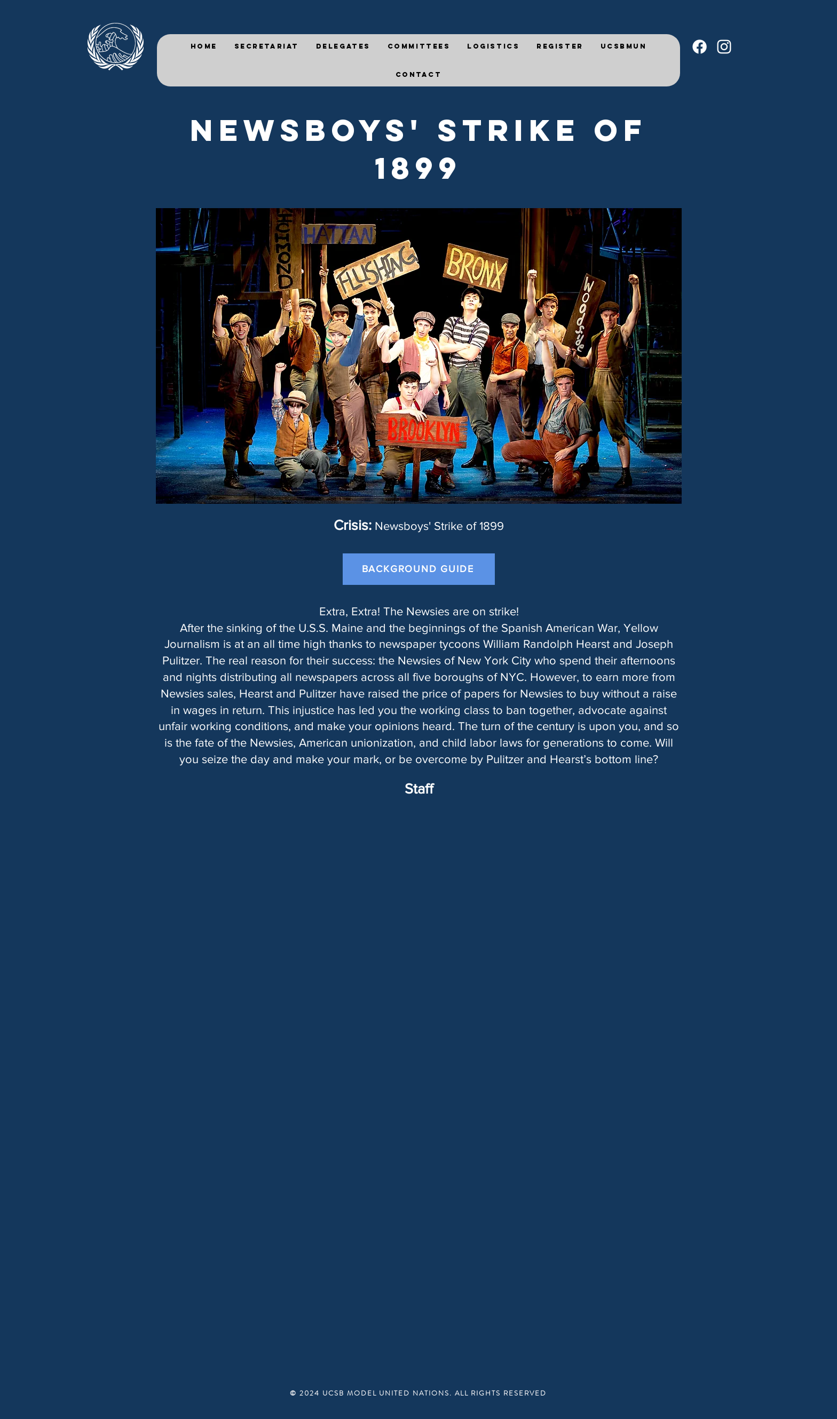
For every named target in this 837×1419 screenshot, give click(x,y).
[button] (343, 46)
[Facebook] (699, 46)
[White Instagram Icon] (724, 46)
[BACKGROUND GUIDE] (419, 569)
